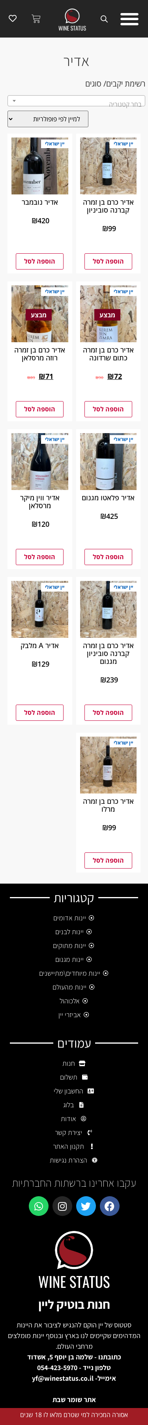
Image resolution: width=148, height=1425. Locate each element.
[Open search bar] (105, 18)
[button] (129, 19)
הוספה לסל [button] (108, 261)
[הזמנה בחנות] (47, 119)
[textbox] (76, 104)
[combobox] (76, 100)
